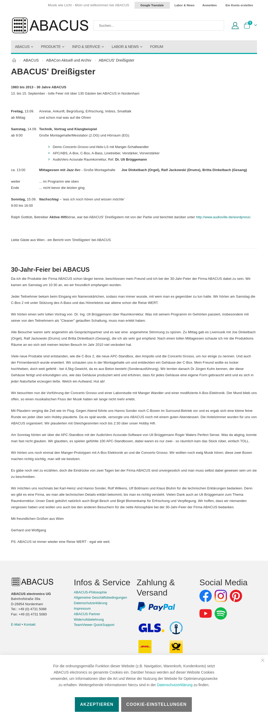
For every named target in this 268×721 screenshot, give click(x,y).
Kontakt (30, 644)
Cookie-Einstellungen (156, 704)
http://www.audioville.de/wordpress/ (50, 223)
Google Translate (152, 5)
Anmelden (209, 5)
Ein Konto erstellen (239, 5)
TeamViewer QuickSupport (94, 644)
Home (14, 60)
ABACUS (31, 60)
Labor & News (185, 5)
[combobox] (158, 25)
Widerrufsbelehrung (89, 639)
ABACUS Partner (87, 634)
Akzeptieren (97, 704)
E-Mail (16, 644)
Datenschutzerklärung (174, 685)
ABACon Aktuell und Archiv (68, 60)
